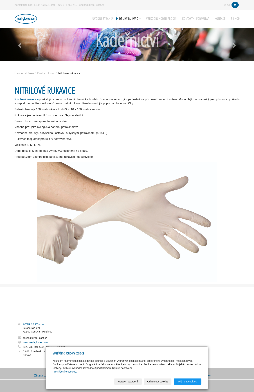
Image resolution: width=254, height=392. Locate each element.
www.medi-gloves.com (35, 342)
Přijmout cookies (187, 381)
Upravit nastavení (128, 381)
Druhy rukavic (130, 19)
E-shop (235, 19)
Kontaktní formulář (195, 19)
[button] (19, 44)
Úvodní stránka (102, 19)
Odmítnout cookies (157, 381)
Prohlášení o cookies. (65, 371)
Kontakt (220, 19)
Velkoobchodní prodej (161, 19)
